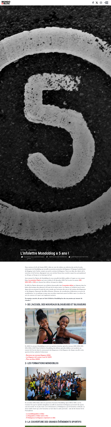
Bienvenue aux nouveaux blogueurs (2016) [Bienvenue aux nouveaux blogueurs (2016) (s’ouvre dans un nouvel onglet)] (38, 355)
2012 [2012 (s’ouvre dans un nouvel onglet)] (26, 282)
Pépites (23, 250)
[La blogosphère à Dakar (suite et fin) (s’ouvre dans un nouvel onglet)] (37, 415)
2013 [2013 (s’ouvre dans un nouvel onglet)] (29, 282)
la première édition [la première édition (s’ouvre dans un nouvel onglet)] (67, 285)
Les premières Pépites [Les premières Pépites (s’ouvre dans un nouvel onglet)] (34, 280)
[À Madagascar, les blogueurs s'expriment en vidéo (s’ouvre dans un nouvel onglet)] (40, 418)
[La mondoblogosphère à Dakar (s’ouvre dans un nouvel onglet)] (35, 414)
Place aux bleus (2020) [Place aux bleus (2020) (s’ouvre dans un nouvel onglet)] (33, 359)
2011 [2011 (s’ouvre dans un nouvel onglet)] (80, 280)
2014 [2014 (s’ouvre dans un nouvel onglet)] (34, 282)
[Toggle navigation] (106, 3)
